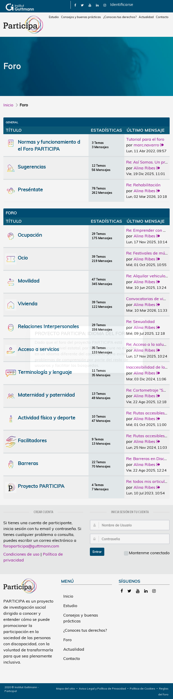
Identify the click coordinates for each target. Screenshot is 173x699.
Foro (67, 639)
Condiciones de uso (21, 554)
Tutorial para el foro (145, 139)
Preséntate (30, 189)
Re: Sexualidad (140, 321)
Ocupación (30, 235)
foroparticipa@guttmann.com (31, 546)
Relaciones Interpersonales (48, 326)
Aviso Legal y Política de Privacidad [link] (102, 688)
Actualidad (146, 17)
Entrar (97, 552)
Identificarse (121, 4)
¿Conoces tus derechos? (120, 17)
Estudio (54, 17)
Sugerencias (32, 167)
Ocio (23, 258)
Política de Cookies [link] (142, 688)
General (12, 122)
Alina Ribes (144, 168)
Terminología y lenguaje (45, 372)
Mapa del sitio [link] (65, 688)
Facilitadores (32, 440)
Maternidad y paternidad (46, 395)
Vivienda (27, 303)
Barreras (28, 463)
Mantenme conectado (147, 552)
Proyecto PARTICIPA (41, 486)
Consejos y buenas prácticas (81, 17)
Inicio (8, 105)
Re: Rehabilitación (143, 184)
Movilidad (28, 281)
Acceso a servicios (38, 349)
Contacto (162, 17)
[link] (75, 4)
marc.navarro (146, 144)
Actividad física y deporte (46, 417)
